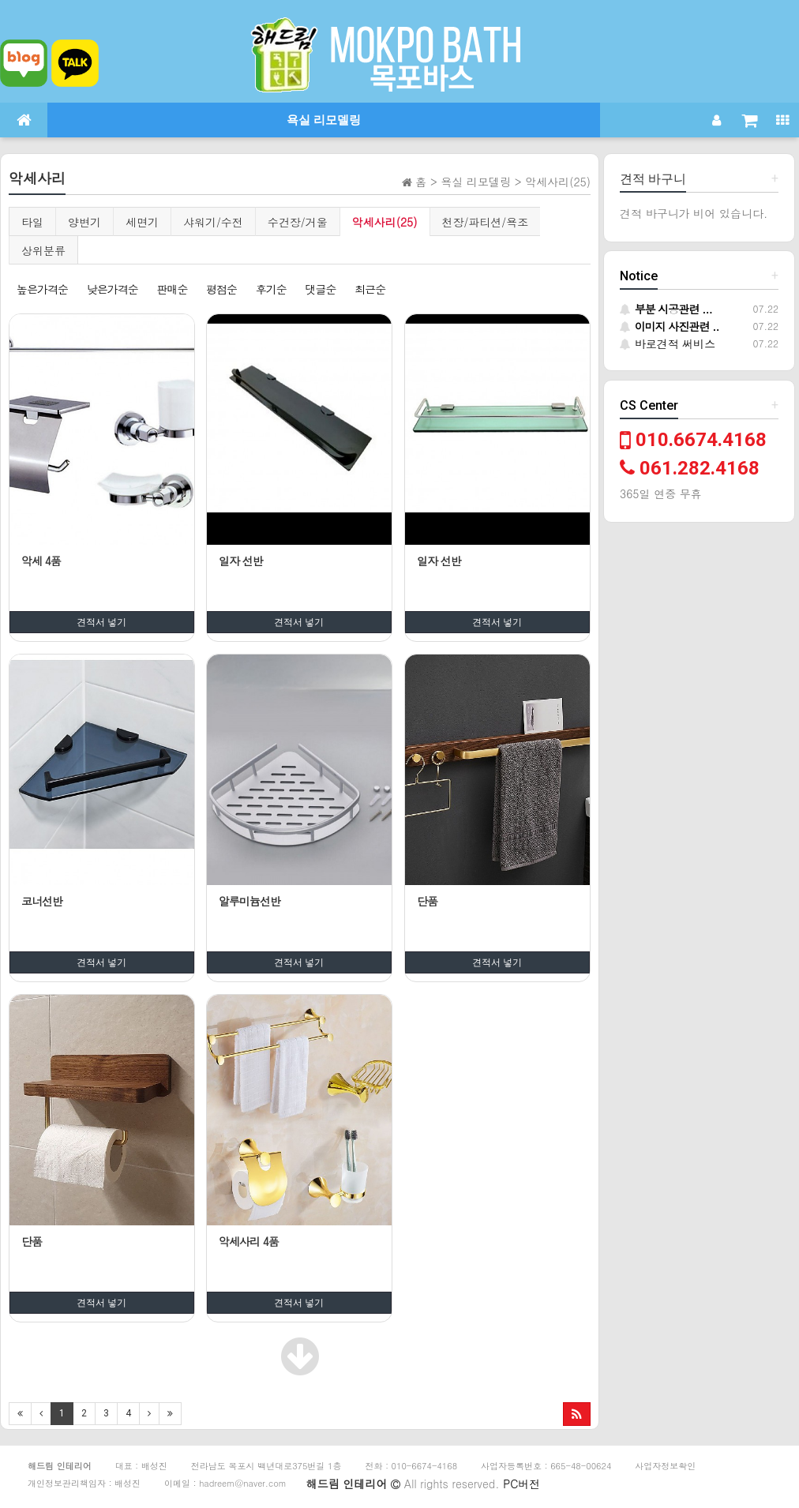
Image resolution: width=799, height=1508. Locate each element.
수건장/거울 (298, 222)
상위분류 (43, 250)
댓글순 (320, 289)
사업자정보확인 (665, 1466)
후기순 (271, 289)
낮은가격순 (112, 289)
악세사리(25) (385, 222)
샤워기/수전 (213, 222)
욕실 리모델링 (324, 120)
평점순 (221, 289)
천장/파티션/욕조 (485, 222)
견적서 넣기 (101, 622)
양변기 (84, 222)
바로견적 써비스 (667, 343)
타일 (32, 222)
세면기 (142, 222)
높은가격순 (42, 289)
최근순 (369, 289)
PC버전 (521, 1483)
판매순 (171, 289)
